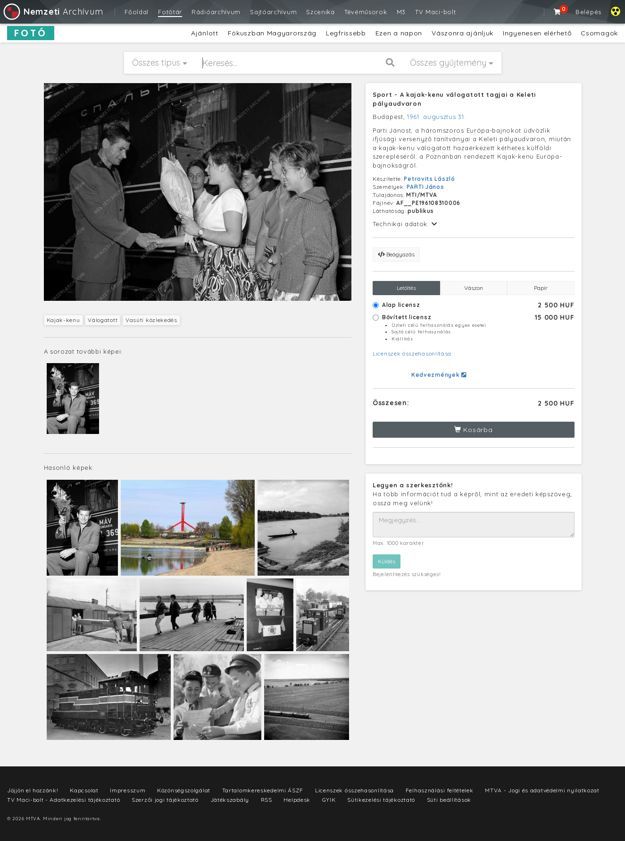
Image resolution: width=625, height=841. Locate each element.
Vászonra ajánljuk (462, 33)
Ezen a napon (398, 33)
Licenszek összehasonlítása (412, 353)
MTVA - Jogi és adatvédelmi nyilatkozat (542, 790)
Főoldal (137, 12)
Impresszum (127, 790)
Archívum (52, 11)
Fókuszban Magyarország (272, 33)
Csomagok (599, 33)
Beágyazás (396, 254)
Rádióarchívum (216, 12)
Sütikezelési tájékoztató (381, 799)
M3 (401, 12)
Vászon (473, 287)
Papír (541, 287)
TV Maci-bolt (435, 12)
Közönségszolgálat (183, 790)
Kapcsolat (84, 790)
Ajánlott (204, 33)
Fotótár (170, 12)
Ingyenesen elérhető (537, 33)
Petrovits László (429, 178)
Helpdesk (296, 799)
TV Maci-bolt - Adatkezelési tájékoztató (63, 799)
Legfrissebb (346, 33)
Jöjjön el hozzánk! (32, 790)
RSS (266, 799)
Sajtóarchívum (273, 12)
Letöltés (406, 287)
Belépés (588, 12)
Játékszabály (229, 799)
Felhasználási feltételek (440, 790)
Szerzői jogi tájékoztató (165, 799)
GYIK (329, 799)
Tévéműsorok (365, 12)
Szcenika (320, 12)
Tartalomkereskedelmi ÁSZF (263, 790)
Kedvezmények (439, 374)
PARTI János (425, 186)
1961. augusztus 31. (436, 116)
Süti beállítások (449, 799)
